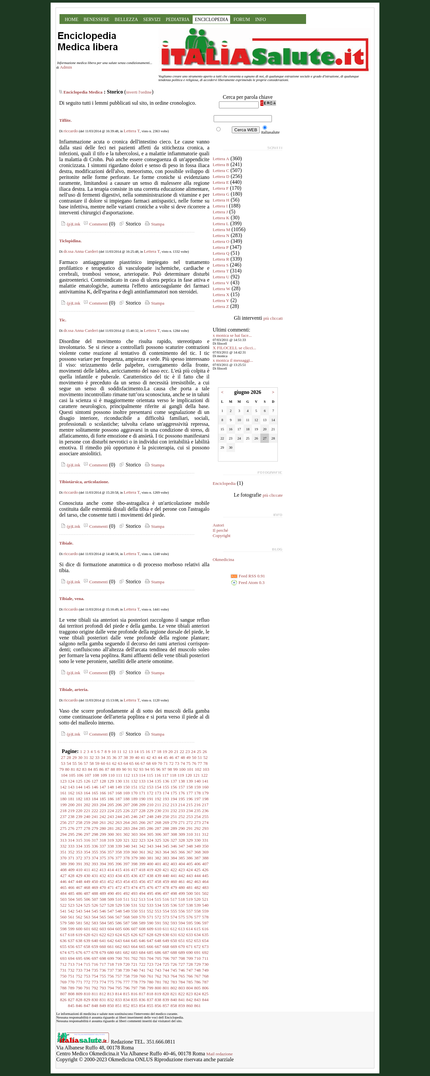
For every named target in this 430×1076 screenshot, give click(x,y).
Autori (218, 525)
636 (63, 940)
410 (79, 869)
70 (160, 763)
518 (181, 899)
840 (174, 999)
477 (158, 887)
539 (197, 905)
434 (118, 875)
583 (95, 922)
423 (181, 869)
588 (134, 922)
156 (174, 787)
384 (174, 857)
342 (142, 846)
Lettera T (132, 130)
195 (182, 798)
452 (111, 881)
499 (182, 893)
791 (87, 987)
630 (166, 934)
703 (142, 958)
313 (63, 840)
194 (174, 798)
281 (111, 828)
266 (142, 822)
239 (79, 816)
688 (174, 952)
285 (142, 828)
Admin (66, 67)
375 (103, 857)
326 (166, 840)
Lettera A (221, 158)
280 (103, 828)
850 (111, 1005)
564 (95, 917)
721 (134, 964)
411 (87, 869)
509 (111, 899)
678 (95, 952)
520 (197, 899)
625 (126, 934)
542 (71, 911)
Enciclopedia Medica (83, 92)
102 (198, 769)
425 (197, 869)
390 (71, 863)
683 (134, 952)
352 (71, 852)
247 (142, 816)
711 (205, 958)
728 (189, 964)
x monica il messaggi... (233, 360)
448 (79, 881)
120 (188, 775)
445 (205, 875)
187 (118, 798)
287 (158, 828)
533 (150, 905)
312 (205, 834)
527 (103, 905)
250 (166, 816)
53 (63, 763)
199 (63, 804)
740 (134, 970)
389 (63, 863)
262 (111, 822)
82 (79, 769)
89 (118, 769)
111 (119, 775)
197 (197, 798)
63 (120, 763)
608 (142, 928)
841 (182, 999)
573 (166, 917)
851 (118, 1005)
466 (71, 887)
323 (142, 840)
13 (131, 751)
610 (158, 928)
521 (205, 899)
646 (142, 940)
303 (134, 834)
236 (205, 810)
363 (158, 852)
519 (189, 899)
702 (134, 958)
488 (95, 893)
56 (80, 763)
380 (142, 857)
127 (95, 781)
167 (111, 792)
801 (166, 987)
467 (79, 887)
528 (111, 905)
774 (103, 981)
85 (96, 769)
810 (87, 993)
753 (87, 976)
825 (205, 993)
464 (205, 881)
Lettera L (221, 223)
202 (87, 804)
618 (71, 934)
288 (166, 828)
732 (71, 970)
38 (126, 757)
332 (63, 846)
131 (126, 781)
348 (189, 846)
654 (205, 940)
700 (118, 958)
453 (118, 881)
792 (95, 987)
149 (118, 787)
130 (118, 781)
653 (197, 940)
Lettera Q (221, 253)
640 (95, 940)
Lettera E (221, 182)
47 (177, 757)
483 (205, 887)
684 (142, 952)
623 (111, 934)
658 (87, 946)
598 (63, 928)
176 (182, 792)
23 (187, 751)
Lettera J (220, 211)
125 (79, 781)
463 (197, 881)
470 (103, 887)
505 (79, 899)
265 (134, 822)
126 (87, 781)
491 (118, 893)
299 (103, 834)
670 (182, 946)
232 (174, 810)
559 (205, 911)
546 (103, 911)
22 (182, 751)
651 (182, 940)
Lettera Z (221, 306)
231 (166, 810)
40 (137, 757)
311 (197, 834)
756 (111, 976)
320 (118, 840)
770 (71, 981)
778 (134, 981)
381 (150, 857)
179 (205, 792)
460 (174, 881)
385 (182, 857)
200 (71, 804)
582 (87, 922)
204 (103, 804)
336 (95, 846)
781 (158, 981)
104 (64, 775)
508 (103, 899)
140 (197, 781)
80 (67, 769)
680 (111, 952)
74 (182, 763)
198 (205, 798)
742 (150, 970)
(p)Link (69, 224)
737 (111, 970)
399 (142, 863)
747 (189, 970)
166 (103, 792)
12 (125, 751)
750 (63, 976)
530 (126, 905)
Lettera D (221, 176)
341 (134, 846)
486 (79, 893)
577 (197, 917)
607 (134, 928)
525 (87, 905)
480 (182, 887)
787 (205, 981)
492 (126, 893)
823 (189, 993)
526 (95, 905)
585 (111, 922)
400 (150, 863)
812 (102, 993)
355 (95, 852)
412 (94, 869)
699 (111, 958)
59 (97, 763)
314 (71, 840)
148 (111, 787)
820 (165, 993)
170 (134, 792)
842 (189, 999)
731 (63, 970)
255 (205, 816)
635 (205, 934)
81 (73, 769)
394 (103, 863)
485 (71, 893)
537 (182, 905)
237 (63, 816)
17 (153, 751)
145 (87, 787)
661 (111, 946)
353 (79, 852)
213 (173, 804)
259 (87, 822)
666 (150, 946)
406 (197, 863)
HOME (71, 19)
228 (142, 810)
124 (71, 781)
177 (189, 792)
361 (142, 852)
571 (150, 917)
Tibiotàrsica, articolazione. (84, 481)
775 (111, 981)
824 (197, 993)
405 (189, 863)
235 (197, 810)
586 (118, 922)
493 (134, 893)
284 (134, 828)
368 (197, 852)
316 (87, 840)
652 (189, 940)
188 (126, 798)
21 (176, 751)
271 (182, 822)
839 (166, 999)
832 (111, 999)
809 (79, 993)
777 (126, 981)
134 (150, 781)
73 (177, 763)
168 (118, 792)
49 (188, 757)
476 (150, 887)
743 (158, 970)
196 (189, 798)
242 (103, 816)
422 (173, 869)
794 (111, 987)
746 (182, 970)
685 (150, 952)
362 (150, 852)
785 (189, 981)
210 (150, 804)
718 (111, 964)
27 (63, 757)
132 (134, 781)
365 (174, 852)
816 (134, 993)
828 (79, 999)
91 (130, 769)
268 (158, 822)
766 (189, 976)
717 (103, 964)
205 (111, 804)
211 (158, 804)
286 (150, 828)
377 (118, 857)
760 (142, 976)
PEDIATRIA (177, 19)
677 (87, 952)
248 (150, 816)
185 (103, 798)
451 (103, 881)
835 (134, 999)
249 (158, 816)
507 (95, 899)
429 (79, 875)
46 (171, 757)
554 (166, 911)
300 (111, 834)
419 (150, 869)
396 (118, 863)
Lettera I (220, 206)
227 (134, 810)
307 (166, 834)
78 (205, 763)
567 (118, 917)
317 (95, 840)
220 (79, 810)
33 (97, 757)
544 (87, 911)
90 (124, 769)
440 (166, 875)
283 (126, 828)
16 (148, 751)
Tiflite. (65, 120)
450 (95, 881)
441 (174, 875)
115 (150, 775)
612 (173, 928)
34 (103, 757)
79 (62, 769)
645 (134, 940)
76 (194, 763)
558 (197, 911)
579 (63, 922)
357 (111, 852)
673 (205, 946)
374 (95, 857)
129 (111, 781)
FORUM (241, 19)
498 (174, 893)
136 (166, 781)
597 (205, 922)
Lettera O (221, 241)
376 (111, 857)
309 (182, 834)
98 (170, 769)
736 (103, 970)
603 (103, 928)
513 (142, 899)
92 (135, 769)
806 (205, 987)
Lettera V (221, 282)
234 (189, 810)
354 (87, 852)
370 (63, 857)
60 (103, 763)
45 (165, 757)
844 (205, 999)
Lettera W (221, 288)
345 (166, 846)
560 (63, 917)
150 (126, 787)
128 (103, 781)
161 (63, 792)
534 (158, 905)
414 (110, 869)
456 (142, 881)
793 (103, 987)
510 (118, 899)
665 (142, 946)
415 (118, 869)
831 (103, 999)
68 (148, 763)
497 (166, 893)
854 (142, 1005)
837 (150, 999)
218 (63, 810)
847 (87, 1005)
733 (79, 970)
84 (90, 769)
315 (79, 840)
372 (79, 857)
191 (150, 798)
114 (142, 775)
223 (103, 810)
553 (158, 911)
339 (118, 846)
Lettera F (220, 188)
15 (142, 751)
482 (197, 887)
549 (126, 911)
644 (126, 940)
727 (182, 964)
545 (95, 911)
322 (134, 840)
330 (197, 840)
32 (91, 757)
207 (126, 804)
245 (126, 816)
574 (174, 917)
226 (126, 810)
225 (118, 810)
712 (63, 964)
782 (166, 981)
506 (87, 899)
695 (79, 958)
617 (63, 934)
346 (174, 846)
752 (79, 976)
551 (142, 911)
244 (118, 816)
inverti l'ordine (139, 92)
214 (181, 804)
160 (205, 787)
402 (166, 863)
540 (205, 905)
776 (118, 981)
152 (142, 787)
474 (134, 887)
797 (134, 987)
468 (87, 887)
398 (134, 863)
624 (118, 934)
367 (189, 852)
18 (159, 751)
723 (150, 964)
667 (158, 946)
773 (95, 981)
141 (205, 781)
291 (189, 828)
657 (79, 946)
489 (103, 893)
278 (87, 828)
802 (174, 987)
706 (166, 958)
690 (189, 952)
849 (103, 1005)
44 (160, 757)
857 (166, 1005)
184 (95, 798)
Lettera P (220, 247)
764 (174, 976)
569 (134, 917)
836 (142, 999)
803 (182, 987)
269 (166, 822)
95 (153, 769)
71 (165, 763)
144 (79, 787)
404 (182, 863)
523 (71, 905)
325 (158, 840)
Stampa (154, 224)
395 (111, 863)
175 (174, 792)
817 (142, 993)
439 (158, 875)
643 (118, 940)
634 (197, 934)
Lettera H (221, 200)
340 (126, 846)
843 (197, 999)
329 (189, 840)
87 (107, 769)
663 (126, 946)
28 (69, 757)
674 (63, 952)
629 (158, 934)
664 (134, 946)
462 (189, 881)
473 (126, 887)
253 (189, 816)
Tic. (62, 319)
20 (170, 751)
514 (150, 899)
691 (197, 952)
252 (182, 816)
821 (173, 993)
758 (126, 976)
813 (110, 993)
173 (158, 792)
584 (103, 922)
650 (174, 940)
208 (134, 804)
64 (126, 763)
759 (134, 976)
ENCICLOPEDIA (211, 19)
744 (166, 970)
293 (205, 828)
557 (189, 911)
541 (63, 911)
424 (189, 869)
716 (95, 964)
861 (197, 1005)
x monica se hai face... (232, 335)
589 (142, 922)
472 (118, 887)
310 (189, 834)
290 (182, 828)
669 (174, 946)
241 (95, 816)
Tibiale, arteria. (73, 689)
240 (87, 816)
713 (71, 964)
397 (126, 863)
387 (197, 857)
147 (103, 787)
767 (197, 976)
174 (166, 792)
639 (87, 940)
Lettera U (221, 276)
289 (174, 828)
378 (126, 857)
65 (131, 763)
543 (79, 911)
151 (134, 787)
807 (63, 993)
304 (142, 834)
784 (182, 981)
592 (166, 922)
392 (87, 863)
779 (142, 981)
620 (87, 934)
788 (63, 987)
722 (142, 964)
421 (165, 869)
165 (95, 792)
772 (87, 981)
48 (182, 757)
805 (197, 987)
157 (182, 787)
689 (182, 952)
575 (182, 917)
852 (126, 1005)
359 (126, 852)
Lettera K (221, 217)
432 (103, 875)
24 (193, 751)
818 (150, 993)
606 (126, 928)
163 (79, 792)
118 (173, 775)
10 (113, 751)
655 (63, 946)
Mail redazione (219, 1053)
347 (182, 846)
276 (71, 828)
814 (118, 993)
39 (131, 757)
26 (205, 751)
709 (189, 958)
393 (95, 863)
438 (150, 875)
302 (126, 834)
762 (158, 976)
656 (71, 946)
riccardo (70, 130)
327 (174, 840)
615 (197, 928)
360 (134, 852)
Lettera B (221, 164)
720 (126, 964)
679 (103, 952)
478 (166, 887)
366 (182, 852)
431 (95, 875)
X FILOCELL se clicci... (234, 347)
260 (95, 822)
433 (111, 875)
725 (166, 964)
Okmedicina (223, 559)
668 (166, 946)
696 (87, 958)
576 (189, 917)
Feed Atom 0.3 (247, 582)
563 (87, 917)
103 (206, 769)
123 (63, 781)
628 (150, 934)
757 (118, 976)
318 (103, 840)
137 (174, 781)
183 (87, 798)
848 (95, 1005)
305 (150, 834)
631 (174, 934)
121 (196, 775)
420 (158, 869)
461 (182, 881)
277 (79, 828)
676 (79, 952)
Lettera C (221, 170)
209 (142, 804)
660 (103, 946)
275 (63, 828)
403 (174, 863)
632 (182, 934)
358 (118, 852)
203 (95, 804)
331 (205, 840)
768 (205, 976)
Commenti (95, 224)
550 (134, 911)
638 (79, 940)
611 (166, 928)
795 (118, 987)
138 (182, 781)
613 (181, 928)
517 (173, 899)
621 (95, 934)
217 (205, 804)
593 (174, 922)
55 (74, 763)
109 (103, 775)
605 (118, 928)
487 (87, 893)
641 (103, 940)
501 (197, 893)
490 (111, 893)
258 (79, 822)
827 (71, 999)
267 (150, 822)
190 (142, 798)
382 (158, 857)
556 (182, 911)
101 (190, 769)
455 (134, 881)
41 (143, 757)
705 (158, 958)
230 (158, 810)
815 (126, 993)
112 (127, 775)
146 (95, 787)
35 (109, 757)
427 (63, 875)
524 (79, 905)
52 (205, 757)
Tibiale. (66, 543)
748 (197, 970)
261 (103, 822)
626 (134, 934)
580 (71, 922)
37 (120, 757)
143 (71, 787)
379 (134, 857)
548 (118, 911)
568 (126, 917)
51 (200, 757)
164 (87, 792)
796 (126, 987)
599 (71, 928)
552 (150, 911)
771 (79, 981)
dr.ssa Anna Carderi (80, 251)
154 (158, 787)
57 (86, 763)
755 (103, 976)
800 (158, 987)
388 (205, 857)
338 (111, 846)
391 (79, 863)
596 (197, 922)
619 (79, 934)
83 (84, 769)
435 (126, 875)
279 (95, 828)
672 (197, 946)
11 (119, 751)
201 (79, 804)
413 (102, 869)
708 (182, 958)
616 (205, 928)
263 (118, 822)
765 (182, 976)
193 (166, 798)
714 (79, 964)
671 (189, 946)
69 (154, 763)
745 (174, 970)
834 (126, 999)
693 (63, 958)
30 (80, 757)
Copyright (221, 535)
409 (71, 869)
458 (158, 881)
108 (95, 775)
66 (137, 763)
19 (165, 751)
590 (150, 922)
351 (63, 852)
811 (95, 993)
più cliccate (273, 495)
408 (63, 869)
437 (142, 875)
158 (189, 787)
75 (188, 763)
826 (63, 999)
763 (166, 976)
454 (126, 881)
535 (166, 905)
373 (87, 857)
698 (103, 958)
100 (182, 769)
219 (71, 810)
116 (158, 775)
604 (111, 928)
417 (134, 869)
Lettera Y (221, 300)
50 (194, 757)
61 (109, 763)
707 (174, 958)
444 (197, 875)
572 (158, 917)
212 (165, 804)
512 (134, 899)
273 (197, 822)
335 (87, 846)
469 (95, 887)
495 (150, 893)
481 (189, 887)
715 (87, 964)
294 (63, 834)
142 (63, 787)
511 (126, 899)
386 (189, 857)
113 (134, 775)
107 (87, 775)
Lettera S (220, 265)
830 (95, 999)
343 (150, 846)
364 (166, 852)
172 (150, 792)
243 (111, 816)
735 (95, 970)
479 (174, 887)
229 (150, 810)
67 (143, 763)
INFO (260, 19)
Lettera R (221, 259)
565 (103, 917)
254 (197, 816)
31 (86, 757)
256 (63, 822)
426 (205, 869)
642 (111, 940)
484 (63, 893)
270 (174, 822)
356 (103, 852)
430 (87, 875)
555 (174, 911)
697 (95, 958)
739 (126, 970)
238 (71, 816)
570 (142, 917)
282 (118, 828)
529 (118, 905)
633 (189, 934)
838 (158, 999)
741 (142, 970)
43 (154, 757)
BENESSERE (96, 19)
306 (158, 834)
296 (79, 834)
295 (71, 834)
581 (79, 922)
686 (158, 952)
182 (79, 798)
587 (126, 922)
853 (134, 1005)
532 (142, 905)
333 (71, 846)
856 (158, 1005)
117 (165, 775)
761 (150, 976)
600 (79, 928)
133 (142, 781)
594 (182, 922)
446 (63, 881)
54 (69, 763)
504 (71, 899)
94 (147, 769)
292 (197, 828)
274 (205, 822)
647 (150, 940)
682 (126, 952)
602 (95, 928)
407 (205, 863)
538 (189, 905)
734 (87, 970)
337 (103, 846)
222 (95, 810)
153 (150, 787)
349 (197, 846)
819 (158, 993)
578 (205, 917)
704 (150, 958)
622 (103, 934)
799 (150, 987)
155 (166, 787)
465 (63, 887)
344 (158, 846)
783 (174, 981)
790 (79, 987)
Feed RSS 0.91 (247, 575)
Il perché (220, 530)
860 (189, 1005)
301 (118, 834)
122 (204, 775)
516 (165, 899)
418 (142, 869)
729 (197, 964)
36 (114, 757)
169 (126, 792)
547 (111, 911)
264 (126, 822)
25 (199, 751)
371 (71, 857)
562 (79, 917)
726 (174, 964)
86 (101, 769)
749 (205, 970)
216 (197, 804)
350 (205, 846)
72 (171, 763)
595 (189, 922)
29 (74, 757)
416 (126, 869)
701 (126, 958)
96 (158, 769)
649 (166, 940)
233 (182, 810)
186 (111, 798)
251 (174, 816)
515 (158, 899)
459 (166, 881)
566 (111, 917)
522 (63, 905)
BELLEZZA (126, 19)
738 (118, 970)
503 (63, 899)
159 (197, 787)
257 (71, 822)
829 (87, 999)
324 (150, 840)
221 (87, 810)
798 (142, 987)
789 (71, 987)
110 (111, 775)
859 (182, 1005)
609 (150, 928)
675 (71, 952)
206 (118, 804)
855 (150, 1005)
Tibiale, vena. (71, 598)
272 (189, 822)
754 (95, 976)
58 (91, 763)
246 (134, 816)
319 (111, 840)
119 (181, 775)
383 (166, 857)
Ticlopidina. (70, 240)
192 (158, 798)
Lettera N (221, 235)
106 (80, 775)
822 (181, 993)
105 (72, 775)
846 (79, 1005)
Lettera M (221, 229)
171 (142, 792)
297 (87, 834)
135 (158, 781)
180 (63, 798)
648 (158, 940)
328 (182, 840)
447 (71, 881)
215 (189, 804)
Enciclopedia (224, 483)
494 (142, 893)
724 (158, 964)
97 (164, 769)
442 (182, 875)
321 (126, 840)
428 (71, 875)
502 (205, 893)
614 (189, 928)
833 (118, 999)
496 (158, 893)
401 (158, 863)
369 (205, 852)
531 (134, 905)
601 (87, 928)
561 (71, 917)
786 (197, 981)
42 (148, 757)
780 (150, 981)
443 (189, 875)
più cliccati (273, 318)
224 (111, 810)
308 (174, 834)
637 (71, 940)
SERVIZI (152, 19)
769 (63, 981)
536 (174, 905)
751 (71, 976)
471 (111, 887)
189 (134, 798)
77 (200, 763)
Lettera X (221, 294)
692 (205, 952)
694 (71, 958)
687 (166, 952)
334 (79, 846)
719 (118, 964)
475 (142, 887)
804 (189, 987)
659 (95, 946)
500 (189, 893)
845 (71, 1005)
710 (197, 958)
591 (158, 922)
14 (136, 751)
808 (71, 993)
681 (118, 952)
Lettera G (221, 194)
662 (118, 946)
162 (71, 792)
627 (142, 934)
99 (175, 769)
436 (134, 875)
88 (113, 769)
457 (150, 881)
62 (114, 763)
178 (197, 792)
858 (174, 1005)
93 (141, 769)
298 (95, 834)
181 (71, 798)
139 (189, 781)
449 (87, 881)
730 (205, 964)
